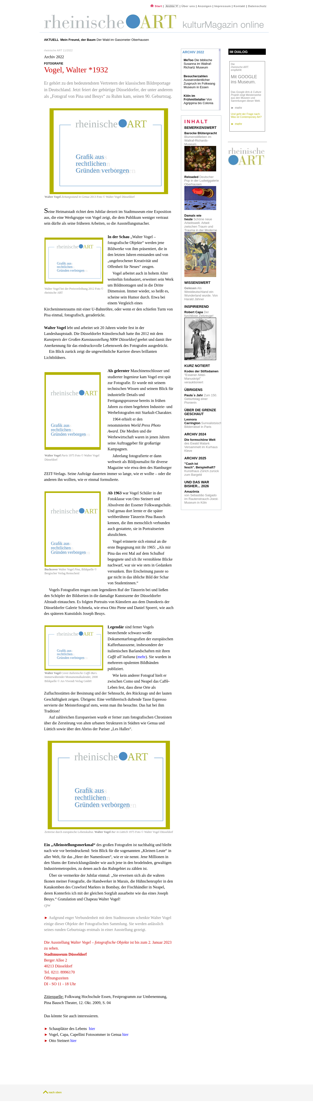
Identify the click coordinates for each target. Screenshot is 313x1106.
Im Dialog (239, 52)
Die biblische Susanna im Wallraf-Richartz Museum (198, 63)
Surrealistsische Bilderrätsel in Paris (203, 423)
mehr (141, 657)
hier (92, 1029)
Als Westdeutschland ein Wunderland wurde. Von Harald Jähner (201, 293)
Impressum (223, 6)
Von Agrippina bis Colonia (198, 99)
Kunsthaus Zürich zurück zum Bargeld (201, 469)
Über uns (188, 6)
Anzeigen (205, 6)
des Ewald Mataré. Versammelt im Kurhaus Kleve (201, 445)
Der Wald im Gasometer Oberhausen (104, 40)
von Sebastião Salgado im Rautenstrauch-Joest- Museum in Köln (201, 497)
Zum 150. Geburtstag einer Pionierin (200, 398)
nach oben (55, 1092)
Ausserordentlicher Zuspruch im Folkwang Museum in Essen (199, 81)
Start (156, 6)
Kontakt (239, 6)
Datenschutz (257, 6)
